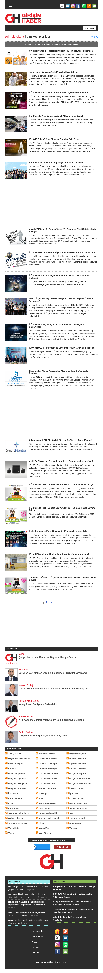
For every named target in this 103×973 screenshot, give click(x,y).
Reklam (35, 947)
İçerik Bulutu (38, 936)
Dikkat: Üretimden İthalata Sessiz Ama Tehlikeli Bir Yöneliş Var (53, 688)
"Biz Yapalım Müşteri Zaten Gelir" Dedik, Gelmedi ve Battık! (52, 720)
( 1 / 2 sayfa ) (92, 37)
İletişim (35, 953)
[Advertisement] (51, 205)
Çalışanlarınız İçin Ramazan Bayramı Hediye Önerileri (48, 657)
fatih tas (11, 886)
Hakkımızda (37, 931)
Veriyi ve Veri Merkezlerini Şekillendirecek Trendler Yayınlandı (53, 673)
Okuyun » (30, 889)
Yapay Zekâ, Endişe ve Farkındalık (38, 704)
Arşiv (34, 942)
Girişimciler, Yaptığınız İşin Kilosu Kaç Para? (43, 735)
